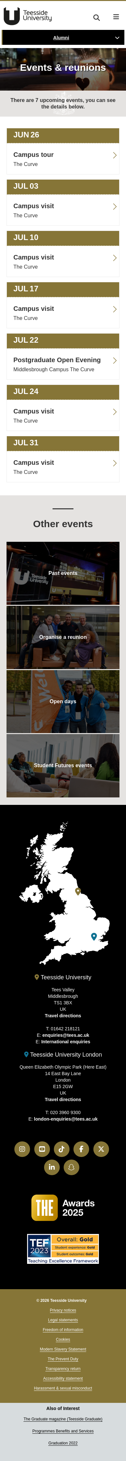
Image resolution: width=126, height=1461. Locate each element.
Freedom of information (63, 1330)
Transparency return (63, 1368)
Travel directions (63, 1015)
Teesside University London (63, 1054)
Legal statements (63, 1320)
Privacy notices (63, 1310)
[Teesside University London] (94, 937)
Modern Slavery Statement (63, 1349)
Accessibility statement (63, 1378)
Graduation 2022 (62, 1443)
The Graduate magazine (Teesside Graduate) (63, 1419)
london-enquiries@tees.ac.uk (66, 1119)
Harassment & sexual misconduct (63, 1388)
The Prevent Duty (63, 1359)
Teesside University (27, 16)
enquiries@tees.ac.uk (65, 1035)
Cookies (63, 1339)
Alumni (61, 37)
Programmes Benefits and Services (63, 1431)
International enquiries (65, 1041)
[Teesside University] (78, 891)
